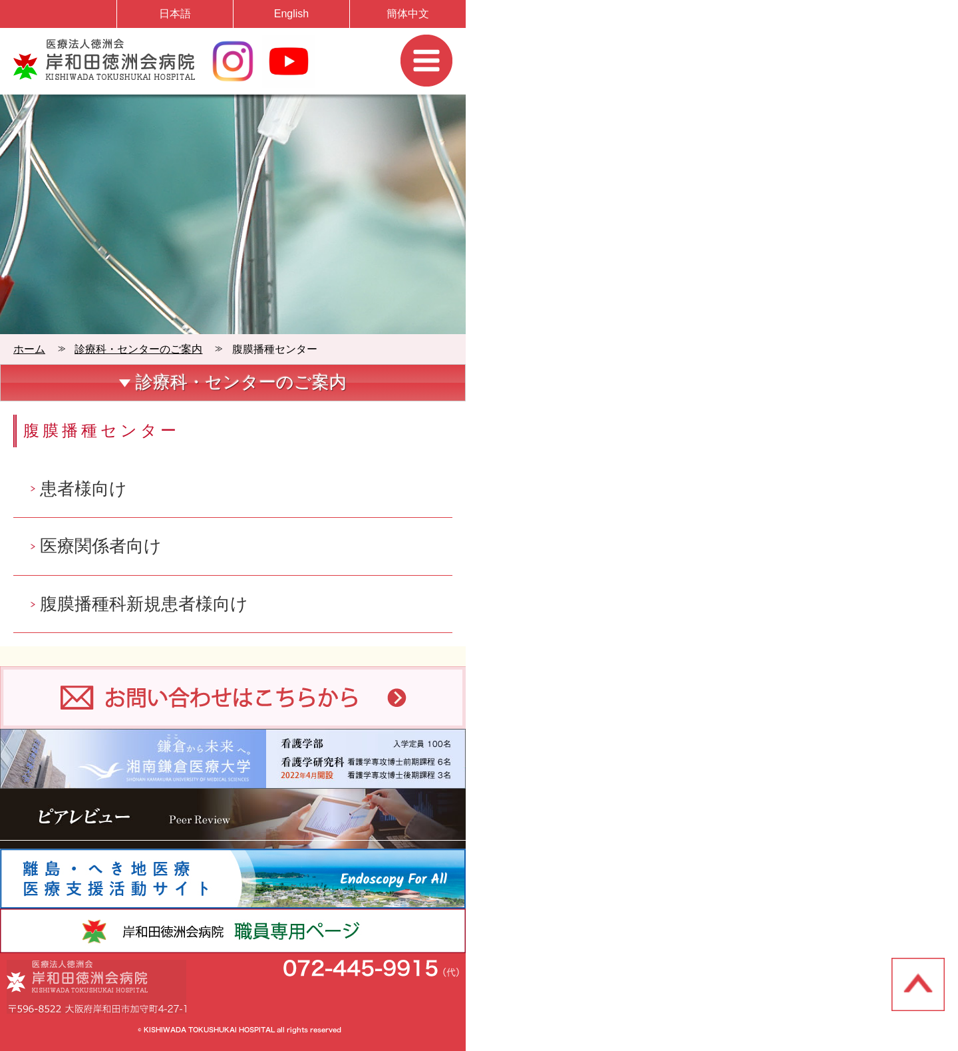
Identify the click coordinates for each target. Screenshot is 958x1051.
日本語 (175, 13)
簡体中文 (408, 13)
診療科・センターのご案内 (138, 349)
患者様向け (83, 489)
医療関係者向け (101, 546)
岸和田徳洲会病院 (104, 59)
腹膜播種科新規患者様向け (144, 604)
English (291, 13)
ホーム (29, 349)
